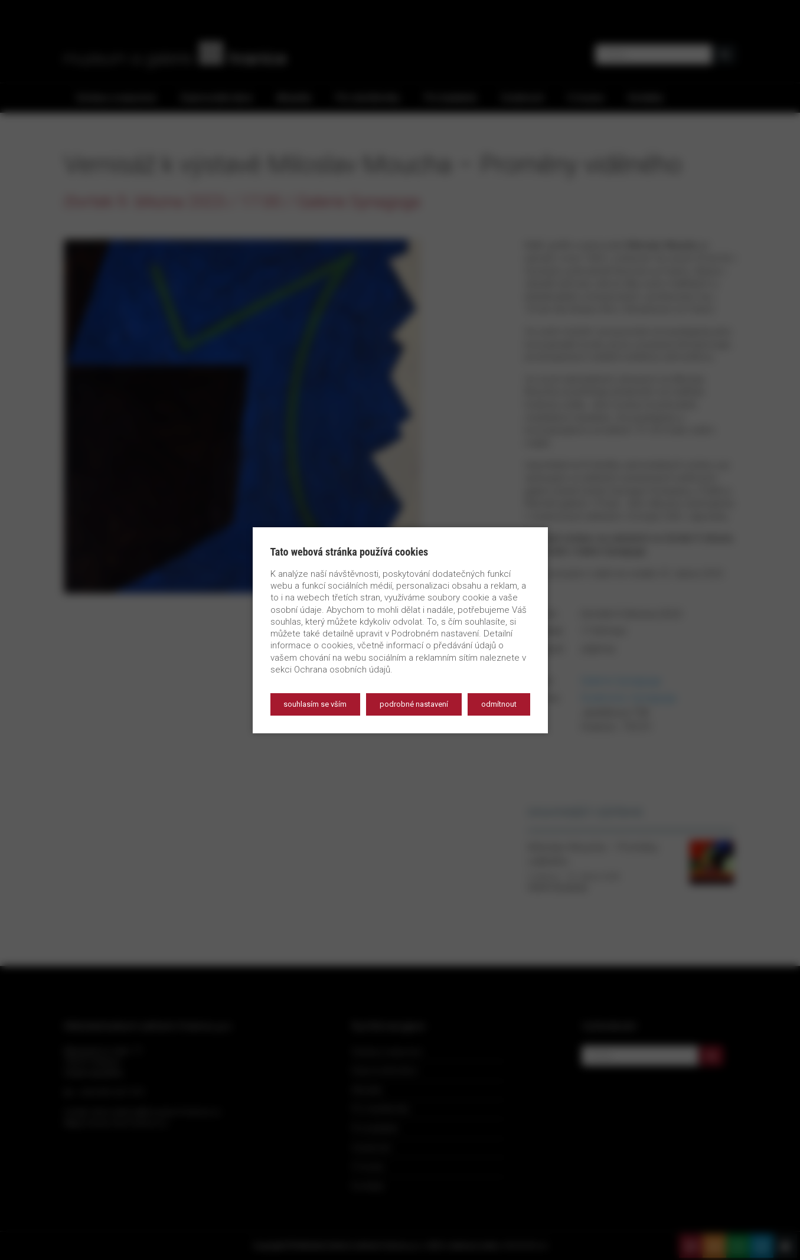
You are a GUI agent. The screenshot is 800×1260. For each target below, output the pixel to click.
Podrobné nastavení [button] (414, 704)
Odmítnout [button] (499, 704)
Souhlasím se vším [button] (315, 704)
